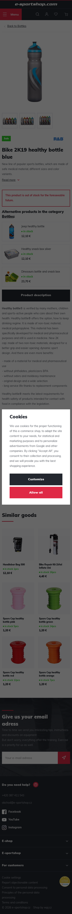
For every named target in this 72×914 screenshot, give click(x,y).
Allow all (36, 492)
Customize (36, 479)
